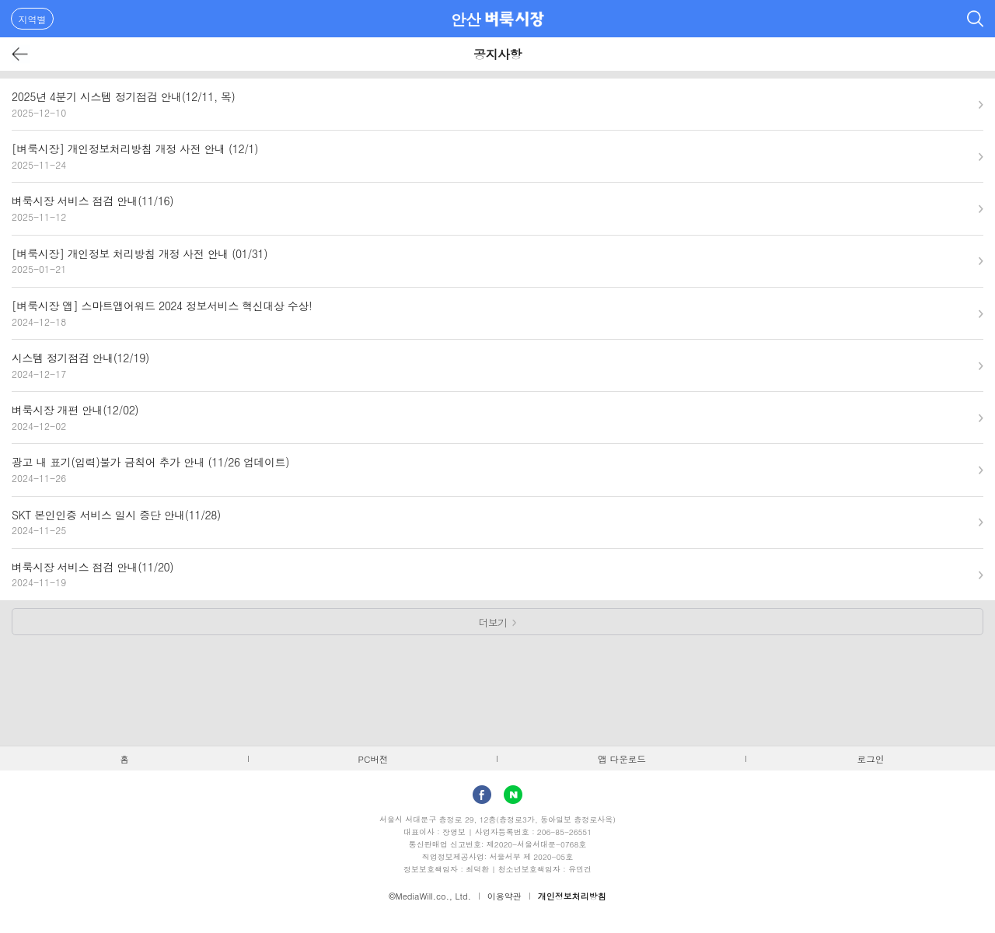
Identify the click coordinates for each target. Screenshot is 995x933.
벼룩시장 (514, 18)
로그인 (871, 759)
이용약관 (504, 896)
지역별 (33, 19)
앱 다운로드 (622, 759)
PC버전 (373, 759)
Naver (513, 794)
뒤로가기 (20, 54)
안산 (466, 19)
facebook (482, 794)
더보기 (493, 622)
